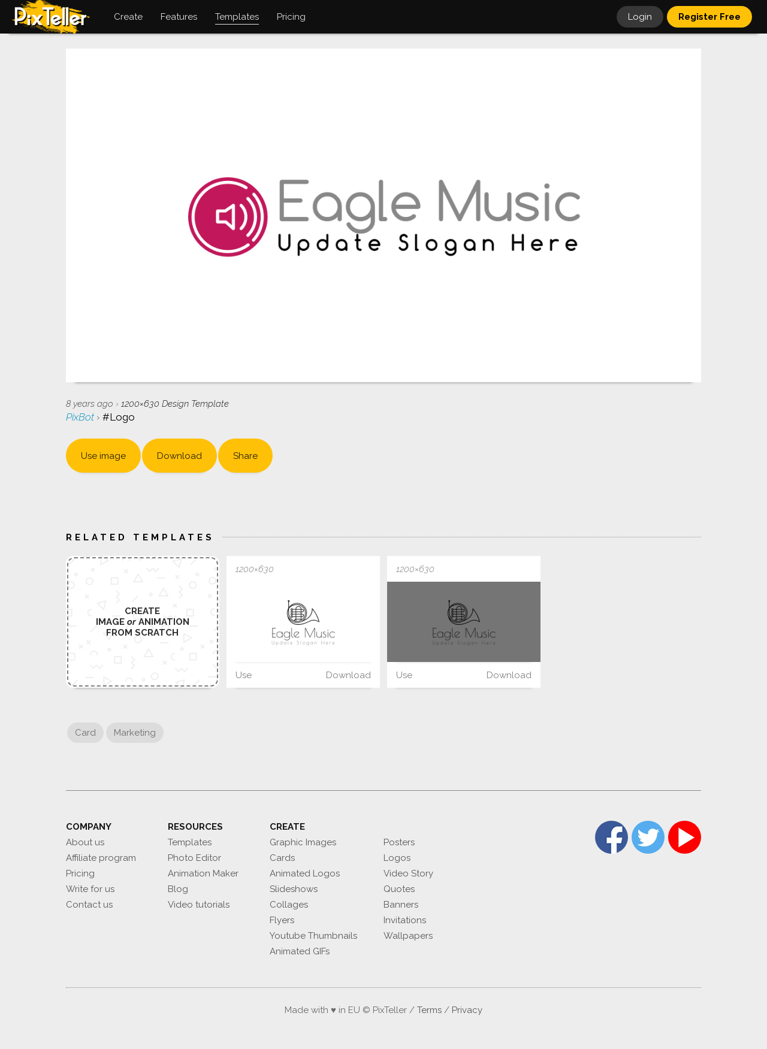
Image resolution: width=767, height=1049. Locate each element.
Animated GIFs (300, 951)
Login (640, 16)
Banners (401, 904)
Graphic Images (303, 842)
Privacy (467, 1010)
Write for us (90, 889)
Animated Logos (305, 873)
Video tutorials (199, 904)
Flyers (282, 920)
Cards (282, 857)
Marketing (135, 732)
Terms (429, 1010)
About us (85, 842)
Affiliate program (101, 857)
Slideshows (294, 889)
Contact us (89, 904)
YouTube (684, 837)
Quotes (399, 889)
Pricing (80, 873)
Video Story (408, 873)
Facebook (611, 837)
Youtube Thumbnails (313, 935)
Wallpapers (408, 935)
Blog (178, 889)
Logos (397, 857)
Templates (190, 842)
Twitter (648, 837)
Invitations (405, 920)
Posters (399, 842)
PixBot (81, 417)
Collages (289, 904)
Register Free (709, 16)
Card (85, 732)
